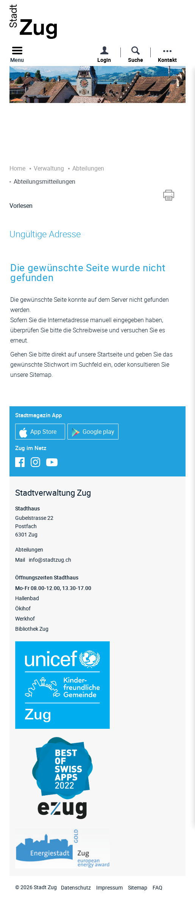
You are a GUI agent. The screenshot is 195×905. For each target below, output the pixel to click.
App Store (37, 432)
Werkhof (25, 618)
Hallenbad (27, 598)
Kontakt (167, 59)
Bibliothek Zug (31, 628)
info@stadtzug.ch (50, 559)
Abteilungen (29, 549)
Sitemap (137, 887)
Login (104, 59)
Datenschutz (76, 887)
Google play (93, 432)
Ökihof (23, 608)
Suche (135, 59)
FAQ (157, 887)
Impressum (109, 887)
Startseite (109, 354)
